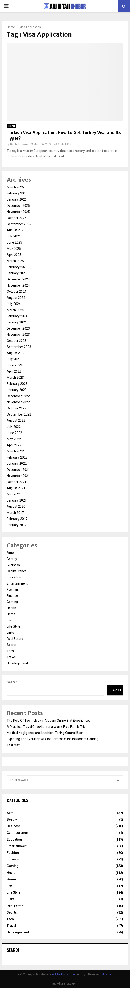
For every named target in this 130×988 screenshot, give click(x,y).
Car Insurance (17, 571)
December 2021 (18, 469)
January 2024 (17, 322)
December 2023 (18, 328)
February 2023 (17, 384)
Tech (10, 651)
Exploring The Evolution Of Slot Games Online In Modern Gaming (52, 739)
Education (14, 577)
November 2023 (18, 334)
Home (11, 614)
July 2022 (14, 426)
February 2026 (17, 193)
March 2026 (15, 187)
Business (13, 565)
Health (11, 608)
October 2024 (16, 291)
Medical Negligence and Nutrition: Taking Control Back (45, 733)
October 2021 (16, 482)
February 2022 (17, 457)
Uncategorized (17, 663)
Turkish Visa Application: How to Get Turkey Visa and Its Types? (64, 135)
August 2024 (16, 298)
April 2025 (14, 255)
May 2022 (14, 439)
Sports (11, 645)
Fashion (12, 589)
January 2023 (17, 390)
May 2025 (14, 248)
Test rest (13, 745)
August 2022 (16, 420)
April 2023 (14, 371)
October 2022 (16, 408)
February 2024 (17, 316)
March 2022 (15, 451)
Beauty (12, 559)
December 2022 (18, 396)
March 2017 (15, 512)
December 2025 (18, 205)
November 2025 (18, 212)
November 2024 (18, 285)
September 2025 (19, 224)
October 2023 (16, 341)
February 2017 (17, 519)
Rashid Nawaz (19, 144)
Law (10, 620)
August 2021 (16, 488)
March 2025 (15, 261)
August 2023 (16, 353)
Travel (11, 126)
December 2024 (18, 279)
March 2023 (15, 377)
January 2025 (17, 273)
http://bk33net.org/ (63, 983)
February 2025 (17, 267)
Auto (10, 552)
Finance (12, 595)
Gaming (12, 602)
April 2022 (14, 445)
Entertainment (17, 583)
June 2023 (14, 365)
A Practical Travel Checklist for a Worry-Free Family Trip (46, 726)
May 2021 (14, 494)
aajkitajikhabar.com (63, 974)
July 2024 (14, 304)
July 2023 (14, 359)
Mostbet (107, 974)
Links (10, 632)
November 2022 (18, 402)
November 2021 (18, 476)
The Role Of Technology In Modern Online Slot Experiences (48, 720)
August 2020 (16, 506)
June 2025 (14, 242)
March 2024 (15, 310)
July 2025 (14, 236)
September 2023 (19, 347)
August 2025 (16, 230)
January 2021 (17, 500)
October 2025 (16, 218)
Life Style (13, 626)
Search (12, 682)
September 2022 (19, 414)
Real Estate (15, 638)
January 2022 (17, 463)
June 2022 (14, 433)
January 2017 (17, 525)
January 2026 (17, 199)
